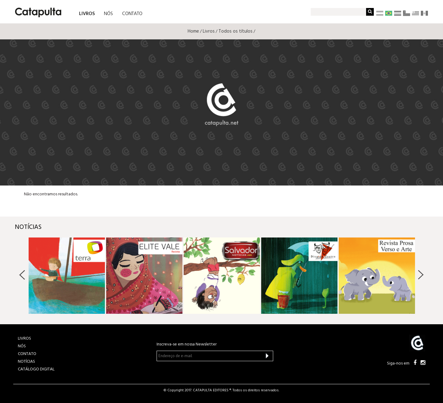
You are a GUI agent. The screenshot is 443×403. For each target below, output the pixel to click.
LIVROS (87, 13)
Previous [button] (22, 275)
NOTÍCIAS (26, 361)
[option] (67, 275)
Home (193, 31)
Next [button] (421, 275)
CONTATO (132, 14)
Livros (209, 31)
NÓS (108, 14)
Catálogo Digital (36, 369)
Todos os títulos (235, 31)
